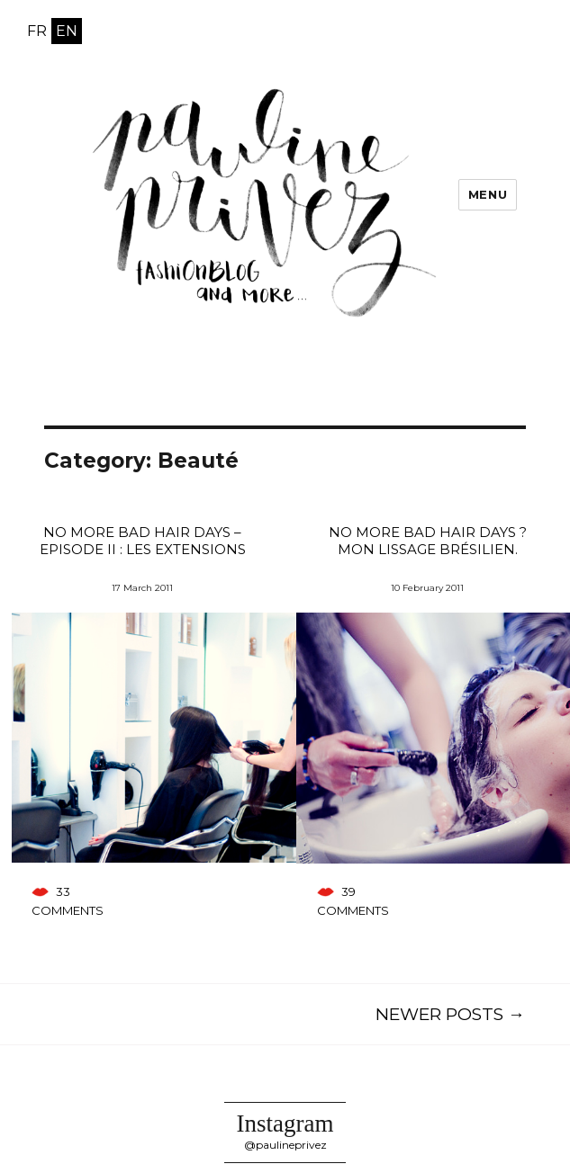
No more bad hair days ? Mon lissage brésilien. (428, 541)
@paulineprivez (285, 1144)
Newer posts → (450, 1014)
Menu (487, 194)
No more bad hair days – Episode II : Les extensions (143, 541)
